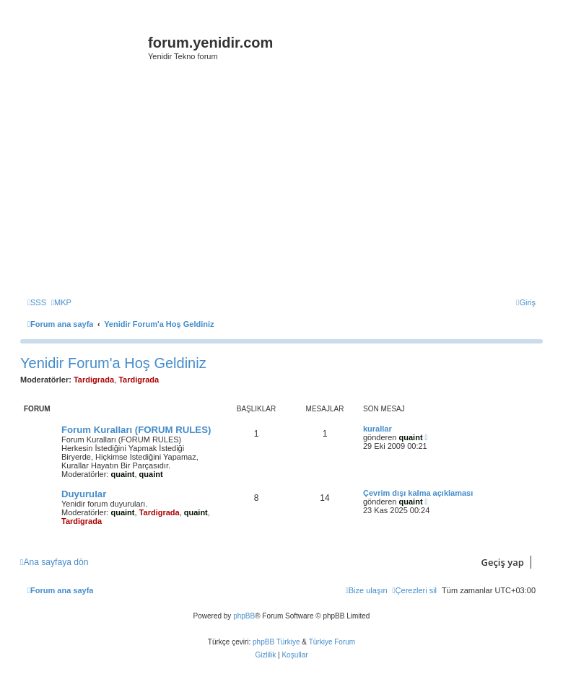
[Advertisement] (291, 185)
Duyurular (83, 494)
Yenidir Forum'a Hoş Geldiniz (113, 363)
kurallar (377, 428)
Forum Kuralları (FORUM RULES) (136, 429)
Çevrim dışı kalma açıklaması (418, 493)
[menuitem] (36, 302)
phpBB (244, 616)
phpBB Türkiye (276, 642)
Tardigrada (94, 379)
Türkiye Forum (332, 642)
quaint (122, 474)
